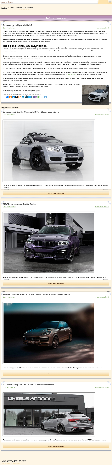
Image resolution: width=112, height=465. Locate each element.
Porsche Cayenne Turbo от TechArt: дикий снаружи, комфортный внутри (36, 294)
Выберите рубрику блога (56, 18)
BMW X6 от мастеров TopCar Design (19, 204)
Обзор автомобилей (102, 28)
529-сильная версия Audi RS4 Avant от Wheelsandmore (28, 385)
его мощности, (71, 74)
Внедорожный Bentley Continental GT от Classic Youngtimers (31, 112)
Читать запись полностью (56, 193)
